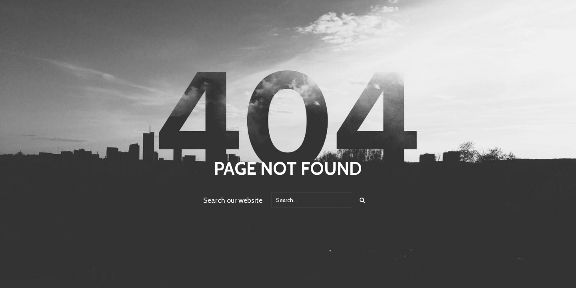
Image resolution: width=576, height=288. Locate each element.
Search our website (232, 200)
